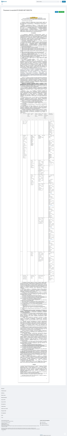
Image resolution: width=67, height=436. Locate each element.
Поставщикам (3, 413)
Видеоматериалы (4, 397)
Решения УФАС (3, 411)
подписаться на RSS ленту (45, 425)
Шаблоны (2, 393)
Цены (2, 415)
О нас (2, 417)
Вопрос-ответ (3, 395)
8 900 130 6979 (43, 422)
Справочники (3, 406)
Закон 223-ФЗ (3, 402)
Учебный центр (3, 391)
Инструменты (3, 404)
